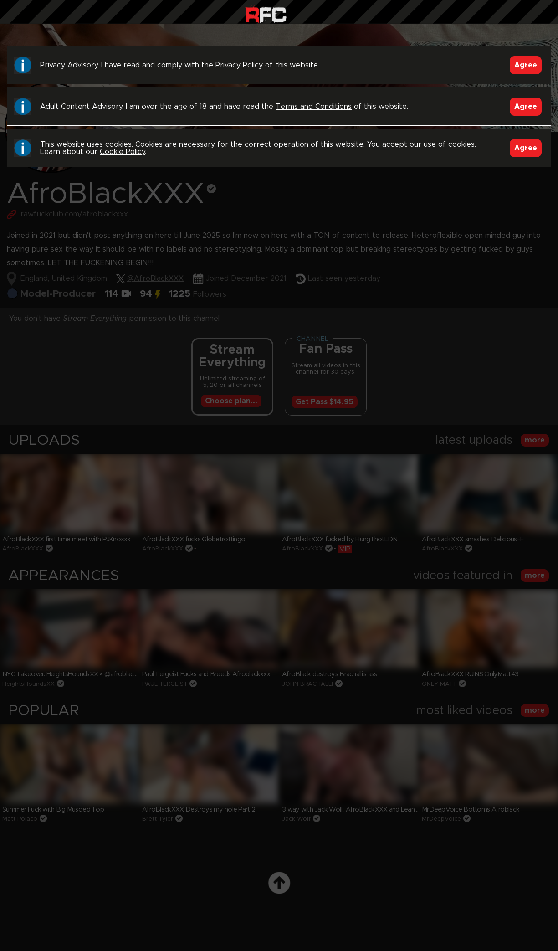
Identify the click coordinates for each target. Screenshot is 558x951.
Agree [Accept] (525, 65)
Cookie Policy (122, 151)
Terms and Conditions (314, 106)
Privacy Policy (239, 65)
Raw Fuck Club (266, 14)
